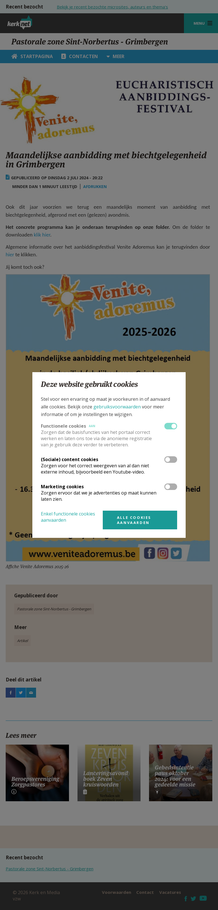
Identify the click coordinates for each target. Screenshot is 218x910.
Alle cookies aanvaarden (134, 520)
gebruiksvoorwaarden (117, 407)
